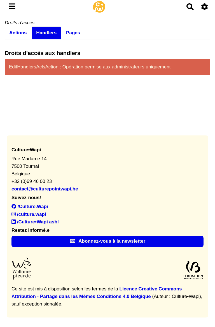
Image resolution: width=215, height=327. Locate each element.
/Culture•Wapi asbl (35, 222)
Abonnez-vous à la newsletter (108, 241)
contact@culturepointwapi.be (44, 189)
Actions (18, 32)
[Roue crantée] (205, 6)
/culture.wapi (28, 214)
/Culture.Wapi (29, 206)
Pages (73, 32)
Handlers (46, 32)
